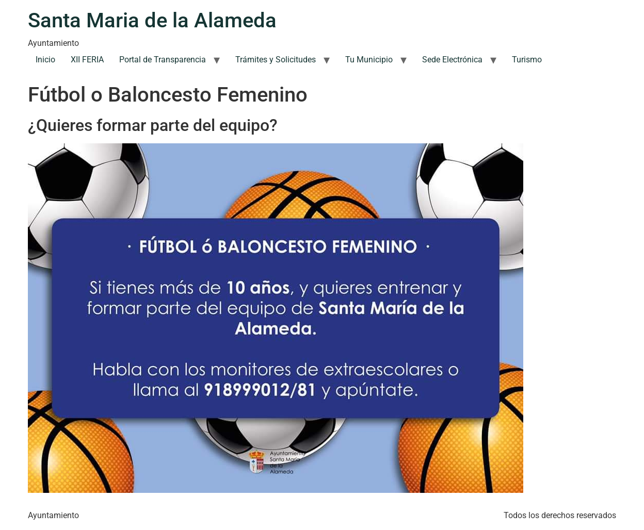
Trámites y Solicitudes (275, 59)
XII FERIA (87, 59)
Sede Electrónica (452, 59)
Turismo (527, 59)
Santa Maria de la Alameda (152, 20)
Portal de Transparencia (162, 59)
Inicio (45, 59)
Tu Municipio (369, 59)
